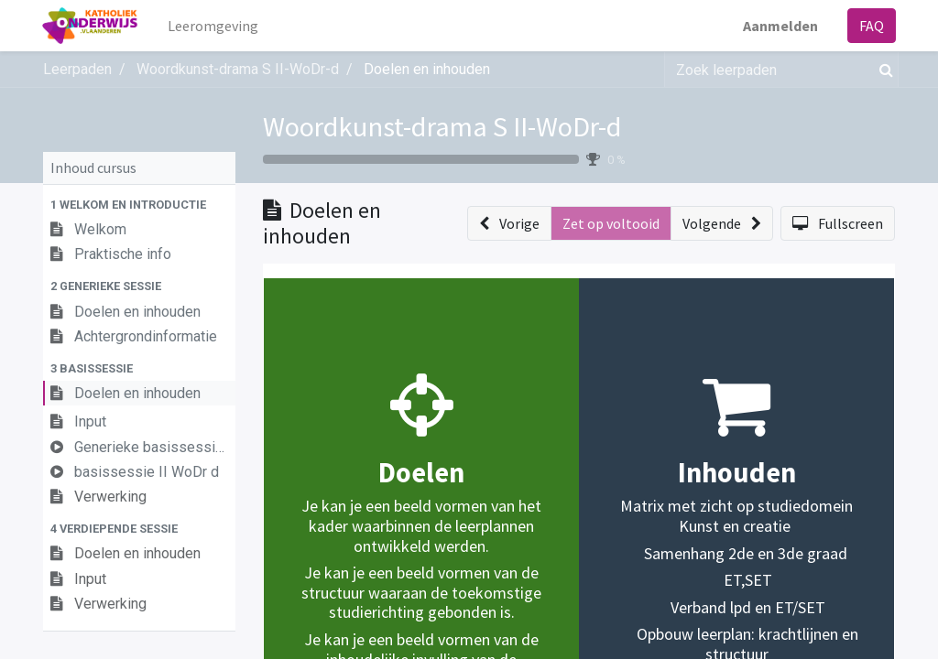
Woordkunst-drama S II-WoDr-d (442, 126)
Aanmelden (779, 25)
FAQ (870, 25)
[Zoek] (882, 69)
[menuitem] (214, 25)
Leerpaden (77, 69)
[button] (139, 204)
